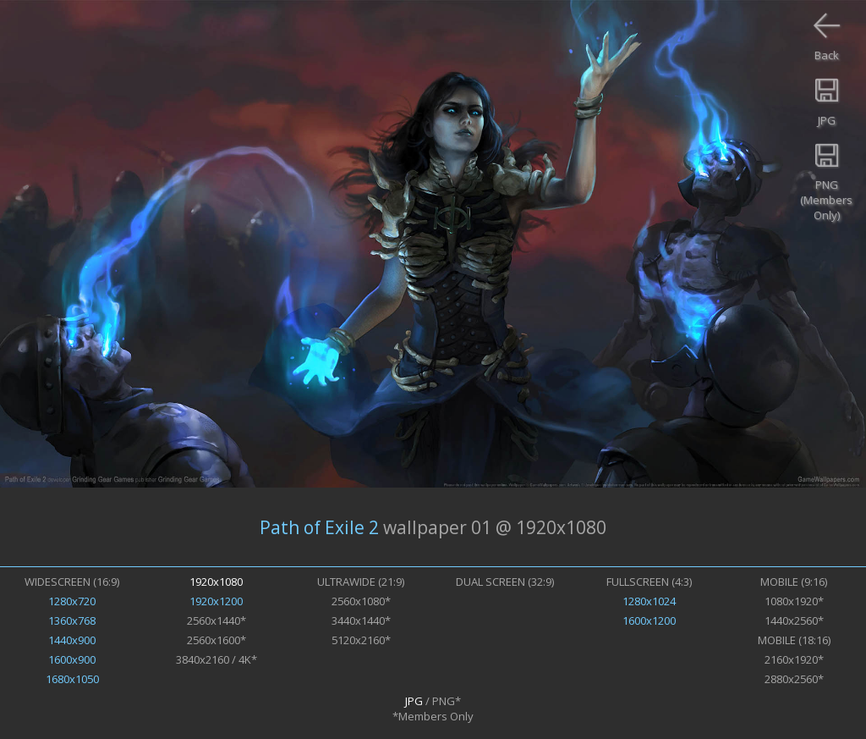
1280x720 (72, 601)
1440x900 (72, 640)
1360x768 (72, 620)
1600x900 (72, 659)
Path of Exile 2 (319, 527)
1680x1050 (72, 679)
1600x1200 (649, 620)
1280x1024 (649, 601)
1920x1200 (216, 601)
